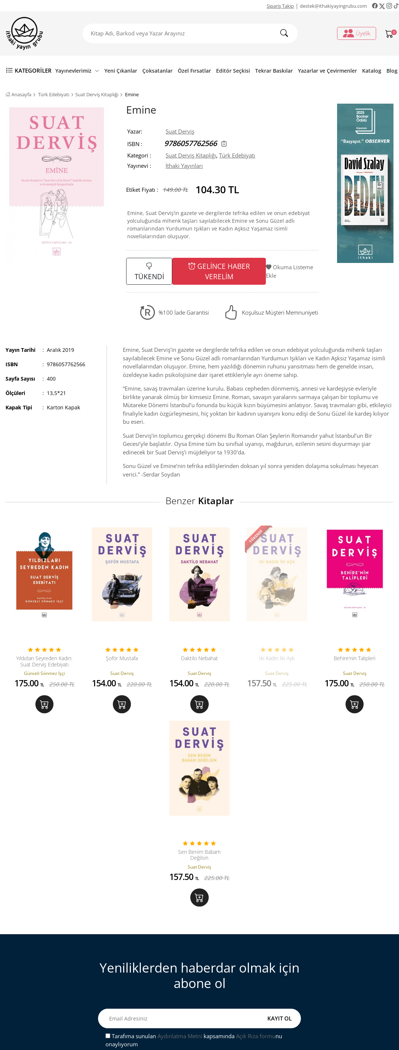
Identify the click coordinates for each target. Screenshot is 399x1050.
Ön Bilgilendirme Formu (146, 995)
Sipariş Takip (280, 6)
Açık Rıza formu (255, 851)
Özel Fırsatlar (194, 70)
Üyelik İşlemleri (233, 935)
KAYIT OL (279, 833)
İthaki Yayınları (184, 165)
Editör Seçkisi (233, 70)
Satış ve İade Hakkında (143, 971)
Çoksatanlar (157, 70)
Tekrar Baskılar (274, 70)
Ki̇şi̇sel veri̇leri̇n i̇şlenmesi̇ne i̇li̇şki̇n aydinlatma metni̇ (249, 963)
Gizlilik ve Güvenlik (139, 983)
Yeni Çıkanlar (120, 70)
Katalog (371, 70)
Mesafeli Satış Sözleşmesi (147, 959)
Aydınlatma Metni (179, 851)
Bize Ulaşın (129, 935)
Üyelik (356, 33)
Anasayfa (18, 94)
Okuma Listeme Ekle (289, 271)
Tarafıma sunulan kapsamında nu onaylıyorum (193, 855)
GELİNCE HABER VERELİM (219, 271)
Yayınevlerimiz (77, 70)
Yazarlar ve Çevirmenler (327, 70)
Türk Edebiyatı (53, 94)
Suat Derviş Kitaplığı (96, 94)
